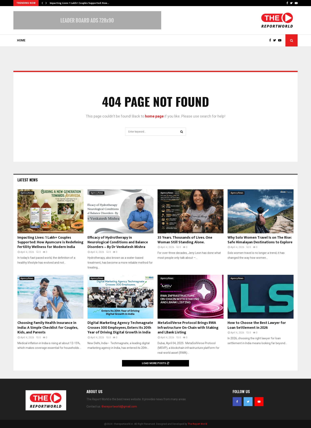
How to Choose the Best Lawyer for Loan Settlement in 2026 (257, 325)
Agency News (27, 193)
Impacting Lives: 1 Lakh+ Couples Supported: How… (79, 3)
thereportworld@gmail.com (119, 406)
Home (21, 40)
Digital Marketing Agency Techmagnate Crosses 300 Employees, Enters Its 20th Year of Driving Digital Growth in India (120, 327)
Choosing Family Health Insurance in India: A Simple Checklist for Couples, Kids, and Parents (47, 327)
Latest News (27, 179)
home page (154, 116)
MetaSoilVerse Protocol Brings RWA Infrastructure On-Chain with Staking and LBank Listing (188, 327)
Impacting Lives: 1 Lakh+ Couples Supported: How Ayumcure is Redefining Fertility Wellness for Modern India (50, 242)
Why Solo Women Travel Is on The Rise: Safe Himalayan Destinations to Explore (260, 240)
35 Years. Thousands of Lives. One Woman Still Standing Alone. (185, 240)
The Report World (197, 424)
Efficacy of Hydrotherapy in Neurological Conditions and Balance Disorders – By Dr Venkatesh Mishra (117, 242)
